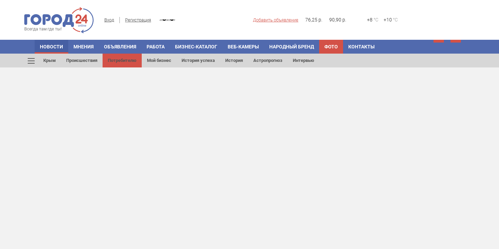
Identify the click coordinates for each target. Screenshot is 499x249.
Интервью (303, 60)
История (234, 60)
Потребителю (122, 60)
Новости (51, 46)
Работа (156, 46)
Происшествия (81, 60)
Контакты (361, 46)
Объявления (120, 46)
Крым (49, 60)
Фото (331, 46)
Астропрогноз (267, 60)
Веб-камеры (243, 46)
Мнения (83, 46)
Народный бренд (291, 46)
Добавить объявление (275, 19)
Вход (109, 19)
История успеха (198, 60)
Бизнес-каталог (196, 46)
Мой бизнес (159, 60)
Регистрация (138, 19)
